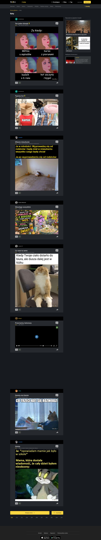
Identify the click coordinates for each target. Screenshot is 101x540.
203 (62, 517)
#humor (20, 143)
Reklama (46, 533)
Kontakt (40, 533)
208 (37, 517)
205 (52, 517)
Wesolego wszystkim (23, 207)
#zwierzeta (26, 143)
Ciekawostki (30, 6)
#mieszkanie (31, 143)
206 (47, 517)
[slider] (28, 345)
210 (27, 517)
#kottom (36, 448)
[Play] (17, 346)
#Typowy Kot (27, 97)
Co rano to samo (21, 251)
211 (22, 517)
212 (17, 517)
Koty (16, 25)
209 (32, 517)
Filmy (64, 2)
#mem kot (26, 25)
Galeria (23, 6)
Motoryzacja (58, 6)
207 (42, 517)
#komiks (27, 448)
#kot (20, 25)
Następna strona (29, 513)
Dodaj (24, 2)
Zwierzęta (12, 6)
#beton (22, 324)
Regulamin (52, 533)
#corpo (33, 252)
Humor (18, 6)
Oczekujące (56, 2)
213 (12, 517)
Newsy (51, 6)
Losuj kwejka (57, 513)
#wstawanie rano (28, 252)
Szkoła (17, 446)
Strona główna (13, 10)
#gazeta (23, 397)
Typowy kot (20, 96)
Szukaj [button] (88, 6)
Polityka (36, 6)
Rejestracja (87, 2)
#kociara (22, 25)
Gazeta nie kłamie (22, 395)
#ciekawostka (36, 143)
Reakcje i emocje (44, 6)
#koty (23, 252)
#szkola (23, 448)
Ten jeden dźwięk (22, 23)
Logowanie (79, 2)
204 (57, 517)
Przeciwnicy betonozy (23, 323)
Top (71, 2)
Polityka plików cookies (63, 533)
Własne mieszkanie (22, 142)
